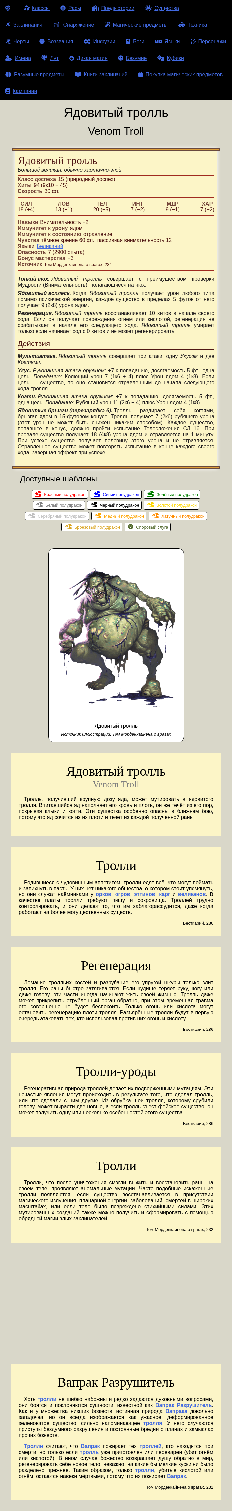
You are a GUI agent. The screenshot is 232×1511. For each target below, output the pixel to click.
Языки (167, 41)
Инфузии (99, 41)
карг (164, 894)
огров (122, 894)
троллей (151, 1446)
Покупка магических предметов (180, 74)
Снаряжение (73, 25)
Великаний (50, 246)
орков (103, 894)
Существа (162, 8)
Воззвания (56, 41)
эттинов (144, 894)
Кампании (21, 91)
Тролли (33, 1446)
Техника (192, 25)
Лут (50, 58)
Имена (18, 58)
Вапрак (90, 1446)
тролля (152, 1423)
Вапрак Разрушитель (183, 1405)
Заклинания (23, 25)
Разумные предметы (34, 74)
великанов (192, 894)
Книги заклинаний (101, 74)
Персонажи (208, 41)
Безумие (132, 58)
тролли (47, 1399)
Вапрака (176, 1411)
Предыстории (113, 8)
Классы (37, 8)
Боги (135, 41)
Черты (17, 41)
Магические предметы (136, 25)
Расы (70, 8)
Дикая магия (88, 58)
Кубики (170, 58)
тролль (89, 1452)
